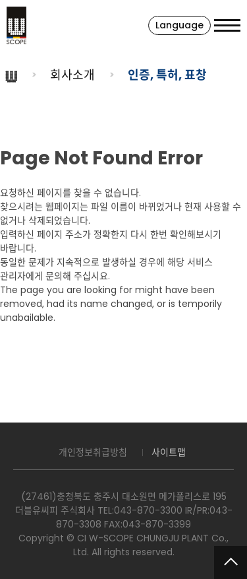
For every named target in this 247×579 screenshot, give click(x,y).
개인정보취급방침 (93, 452)
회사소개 (72, 75)
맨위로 (230, 562)
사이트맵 (168, 452)
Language (179, 25)
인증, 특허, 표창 (167, 75)
